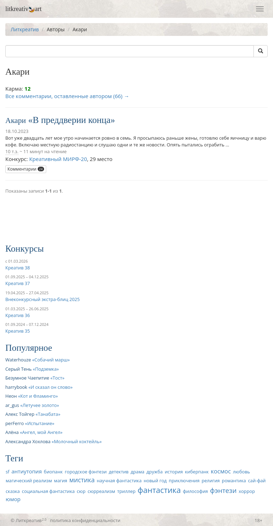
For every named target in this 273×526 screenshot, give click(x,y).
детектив (119, 471)
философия (195, 491)
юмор (13, 499)
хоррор (247, 491)
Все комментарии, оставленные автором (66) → (67, 96)
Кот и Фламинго (37, 396)
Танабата (48, 414)
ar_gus (12, 405)
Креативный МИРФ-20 (58, 158)
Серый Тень (18, 369)
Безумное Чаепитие (27, 378)
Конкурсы (24, 248)
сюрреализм (101, 491)
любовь (241, 471)
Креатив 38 (17, 267)
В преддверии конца (72, 120)
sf (7, 471)
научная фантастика (119, 480)
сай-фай (257, 480)
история (174, 471)
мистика (82, 480)
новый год (155, 480)
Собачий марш (51, 359)
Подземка (46, 369)
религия (211, 480)
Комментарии (25, 169)
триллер (126, 491)
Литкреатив (25, 29)
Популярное (28, 348)
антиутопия (26, 471)
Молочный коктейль (77, 441)
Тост (57, 378)
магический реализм (29, 480)
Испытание (39, 423)
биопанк (53, 471)
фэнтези (223, 490)
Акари (15, 120)
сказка (13, 491)
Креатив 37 (17, 283)
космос (221, 471)
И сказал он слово (50, 387)
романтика (234, 480)
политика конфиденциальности (85, 520)
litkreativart (23, 8)
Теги (14, 458)
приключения (184, 480)
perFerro (14, 423)
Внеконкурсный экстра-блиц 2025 (42, 299)
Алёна (12, 432)
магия (60, 480)
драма (137, 471)
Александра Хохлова (27, 441)
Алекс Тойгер (19, 414)
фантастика (159, 490)
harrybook (16, 387)
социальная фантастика (48, 491)
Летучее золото (39, 405)
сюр (81, 491)
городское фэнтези (86, 471)
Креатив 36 (17, 315)
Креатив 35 (17, 331)
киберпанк (197, 471)
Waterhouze (18, 359)
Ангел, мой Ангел (41, 432)
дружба (154, 471)
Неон (11, 396)
